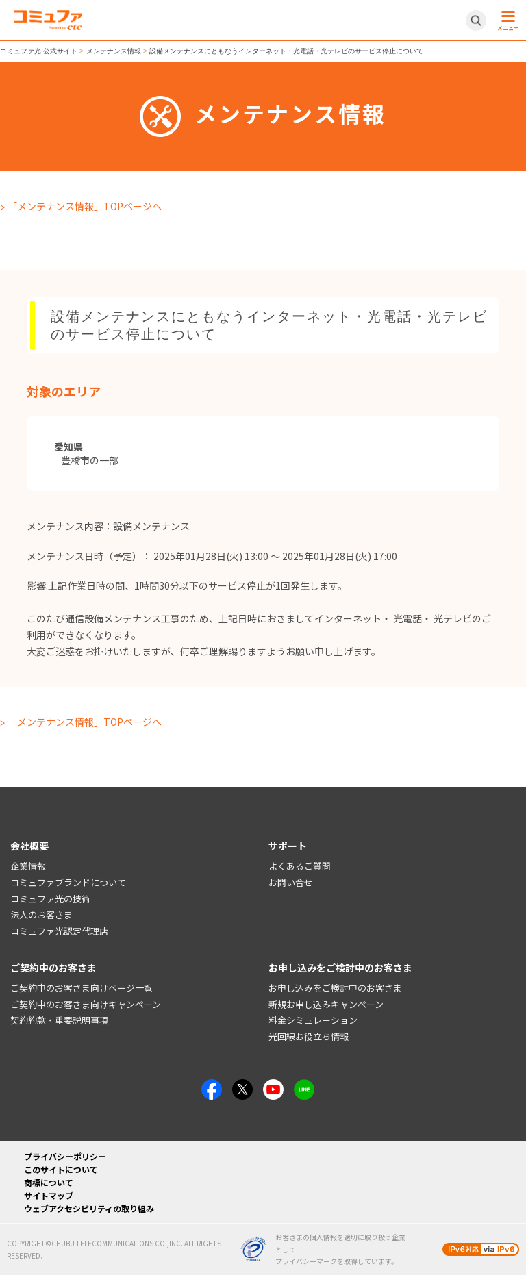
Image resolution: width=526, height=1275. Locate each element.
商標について (48, 1182)
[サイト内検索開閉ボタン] (476, 20)
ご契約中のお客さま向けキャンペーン (85, 1004)
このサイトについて (61, 1169)
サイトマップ (48, 1195)
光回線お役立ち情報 (308, 1036)
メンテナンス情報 (113, 51)
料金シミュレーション (313, 1019)
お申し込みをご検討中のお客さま (335, 987)
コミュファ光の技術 (50, 898)
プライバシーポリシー (65, 1156)
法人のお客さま (41, 914)
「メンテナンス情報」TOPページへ (85, 206)
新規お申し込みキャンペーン (326, 1004)
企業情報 (28, 865)
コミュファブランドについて (68, 882)
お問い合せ (290, 882)
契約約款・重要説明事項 (59, 1019)
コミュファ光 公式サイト (38, 51)
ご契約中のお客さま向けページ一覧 (81, 987)
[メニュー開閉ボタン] (506, 20)
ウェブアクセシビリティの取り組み (89, 1208)
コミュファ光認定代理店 (59, 930)
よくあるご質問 (299, 865)
